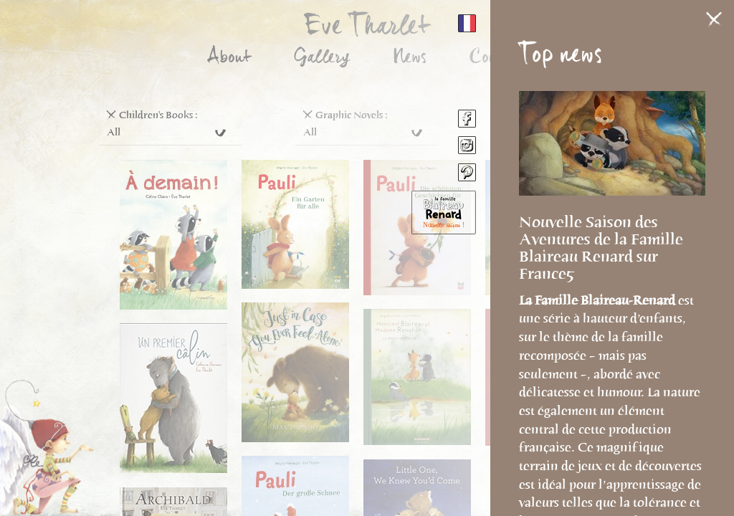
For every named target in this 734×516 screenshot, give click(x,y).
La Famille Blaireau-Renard (598, 300)
